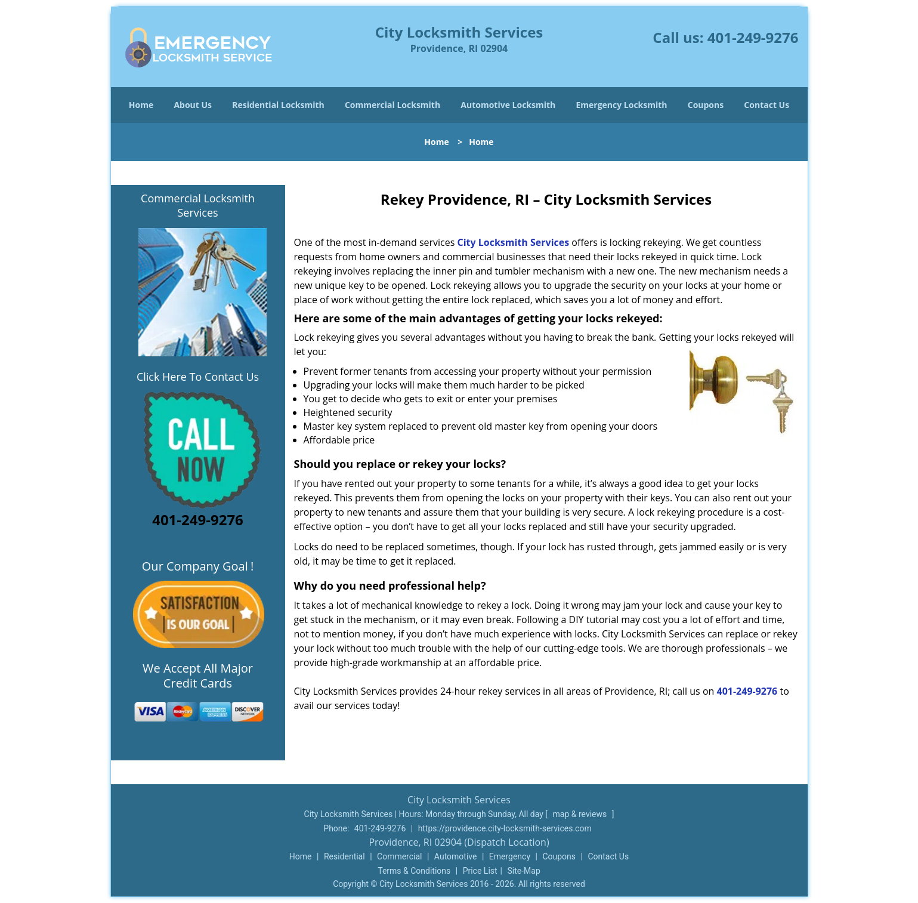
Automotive (455, 856)
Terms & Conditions (414, 871)
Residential (344, 856)
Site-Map (524, 871)
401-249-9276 (753, 37)
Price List (480, 871)
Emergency (509, 856)
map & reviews (581, 814)
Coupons (706, 104)
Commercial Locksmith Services (198, 205)
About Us (193, 104)
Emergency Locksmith (621, 104)
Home (141, 104)
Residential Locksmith (278, 104)
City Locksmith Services (513, 242)
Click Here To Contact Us (198, 376)
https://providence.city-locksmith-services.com (505, 828)
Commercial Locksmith (392, 104)
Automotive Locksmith (507, 104)
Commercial (399, 856)
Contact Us (766, 104)
